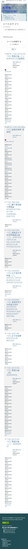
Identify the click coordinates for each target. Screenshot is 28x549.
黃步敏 (6, 198)
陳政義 (6, 195)
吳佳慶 (6, 153)
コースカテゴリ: (7, 27)
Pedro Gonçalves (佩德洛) (8, 148)
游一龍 (6, 93)
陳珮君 (6, 116)
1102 (14, 15)
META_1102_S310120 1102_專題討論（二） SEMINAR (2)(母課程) (15, 56)
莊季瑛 (6, 103)
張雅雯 (6, 83)
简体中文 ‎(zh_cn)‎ (6, 540)
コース (9, 15)
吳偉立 (6, 76)
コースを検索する (14, 44)
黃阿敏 (6, 329)
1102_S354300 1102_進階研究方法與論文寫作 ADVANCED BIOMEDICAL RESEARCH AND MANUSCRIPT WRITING (13, 308)
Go (13, 49)
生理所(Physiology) (9, 19)
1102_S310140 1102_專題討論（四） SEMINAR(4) (12, 371)
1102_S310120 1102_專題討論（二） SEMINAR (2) (13, 442)
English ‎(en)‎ (5, 545)
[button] (16, 49)
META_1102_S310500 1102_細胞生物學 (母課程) (15, 129)
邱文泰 (6, 266)
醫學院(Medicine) (9, 17)
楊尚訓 (6, 89)
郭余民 (6, 191)
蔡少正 (6, 106)
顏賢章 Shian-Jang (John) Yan (8, 121)
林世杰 (6, 86)
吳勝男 (6, 79)
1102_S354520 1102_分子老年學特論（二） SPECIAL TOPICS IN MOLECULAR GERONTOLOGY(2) (14, 277)
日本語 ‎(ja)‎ (3, 539)
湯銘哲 (6, 96)
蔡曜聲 (6, 110)
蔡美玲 (6, 113)
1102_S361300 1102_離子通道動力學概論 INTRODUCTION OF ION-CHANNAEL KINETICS (13, 209)
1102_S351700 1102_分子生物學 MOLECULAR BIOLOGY (13, 337)
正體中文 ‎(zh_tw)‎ (6, 544)
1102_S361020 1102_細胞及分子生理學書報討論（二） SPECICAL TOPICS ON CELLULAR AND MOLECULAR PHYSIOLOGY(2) (14, 238)
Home (4, 15)
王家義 (6, 100)
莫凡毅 (6, 188)
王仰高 (6, 181)
